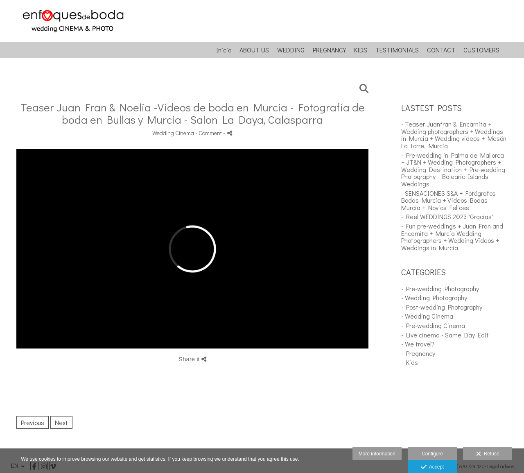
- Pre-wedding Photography (440, 288)
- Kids (409, 362)
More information (377, 454)
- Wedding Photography (434, 297)
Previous (32, 422)
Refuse (487, 454)
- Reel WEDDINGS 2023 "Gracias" (447, 216)
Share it (192, 358)
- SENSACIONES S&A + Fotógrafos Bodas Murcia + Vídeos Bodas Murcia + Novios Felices (448, 200)
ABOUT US (254, 50)
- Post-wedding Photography (441, 307)
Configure (432, 454)
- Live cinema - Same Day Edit (445, 334)
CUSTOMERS (481, 50)
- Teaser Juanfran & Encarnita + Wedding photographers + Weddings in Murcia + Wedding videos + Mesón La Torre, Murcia (453, 135)
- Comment (209, 133)
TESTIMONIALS (397, 50)
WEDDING (291, 50)
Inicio (223, 50)
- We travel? (417, 343)
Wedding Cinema (173, 133)
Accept (432, 467)
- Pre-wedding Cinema (433, 325)
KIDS (360, 50)
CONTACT (441, 50)
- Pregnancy (418, 353)
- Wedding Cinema (427, 316)
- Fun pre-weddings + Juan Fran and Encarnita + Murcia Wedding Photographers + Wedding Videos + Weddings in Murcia (452, 237)
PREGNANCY (329, 50)
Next (61, 422)
